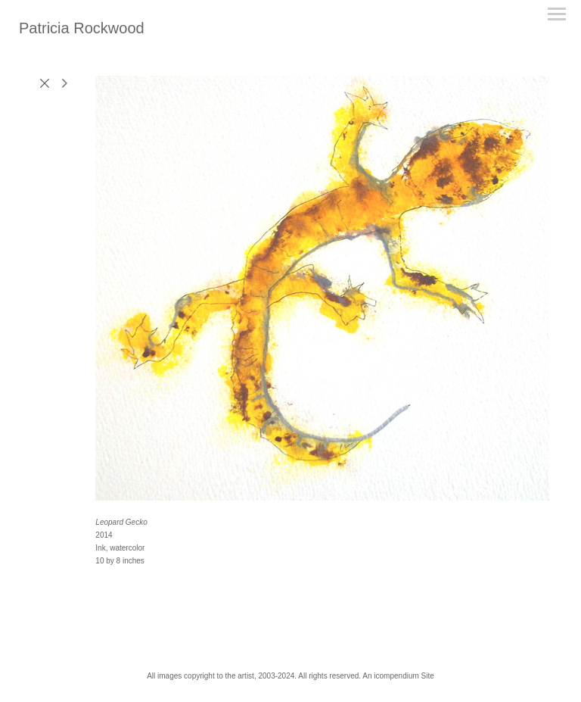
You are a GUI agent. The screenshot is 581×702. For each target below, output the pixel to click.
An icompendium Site (398, 676)
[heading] (81, 30)
